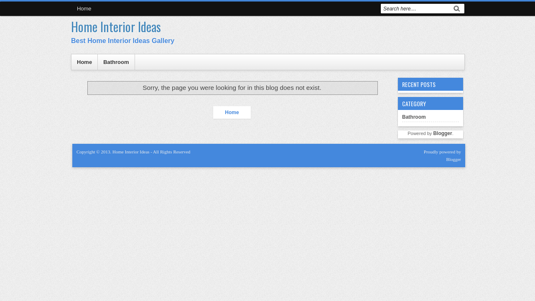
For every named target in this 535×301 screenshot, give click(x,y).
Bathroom (116, 62)
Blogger (442, 133)
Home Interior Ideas (116, 26)
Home (84, 8)
